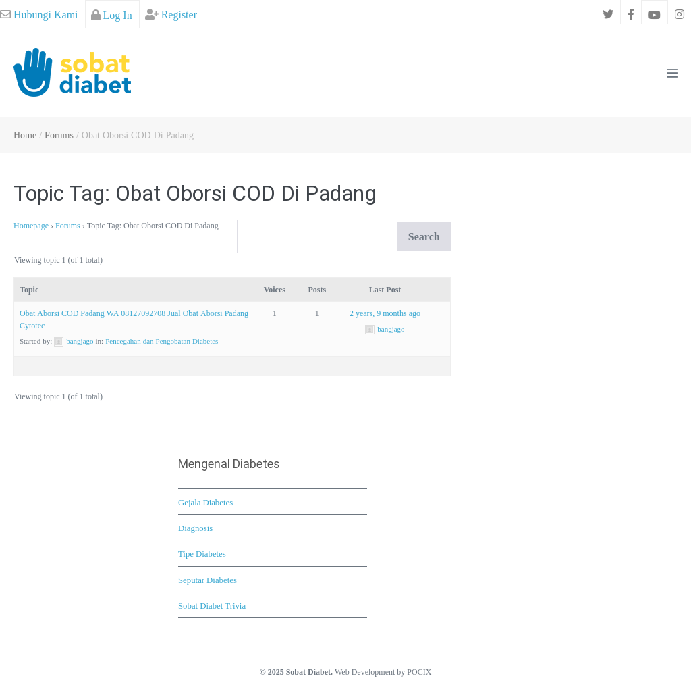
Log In (111, 14)
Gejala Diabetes (205, 502)
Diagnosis (195, 527)
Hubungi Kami (39, 14)
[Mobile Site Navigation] (672, 73)
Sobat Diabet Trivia (212, 605)
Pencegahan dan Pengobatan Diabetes (161, 341)
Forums (67, 225)
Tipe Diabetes (202, 553)
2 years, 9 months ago (385, 313)
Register (171, 14)
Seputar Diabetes (207, 579)
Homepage (31, 225)
